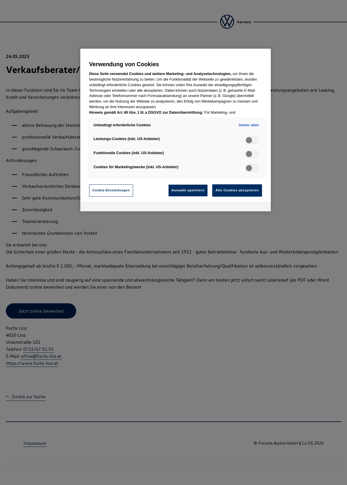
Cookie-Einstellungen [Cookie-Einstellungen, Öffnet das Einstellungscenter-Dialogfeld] (111, 190)
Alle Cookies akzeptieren (237, 190)
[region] (175, 130)
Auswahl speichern (188, 190)
